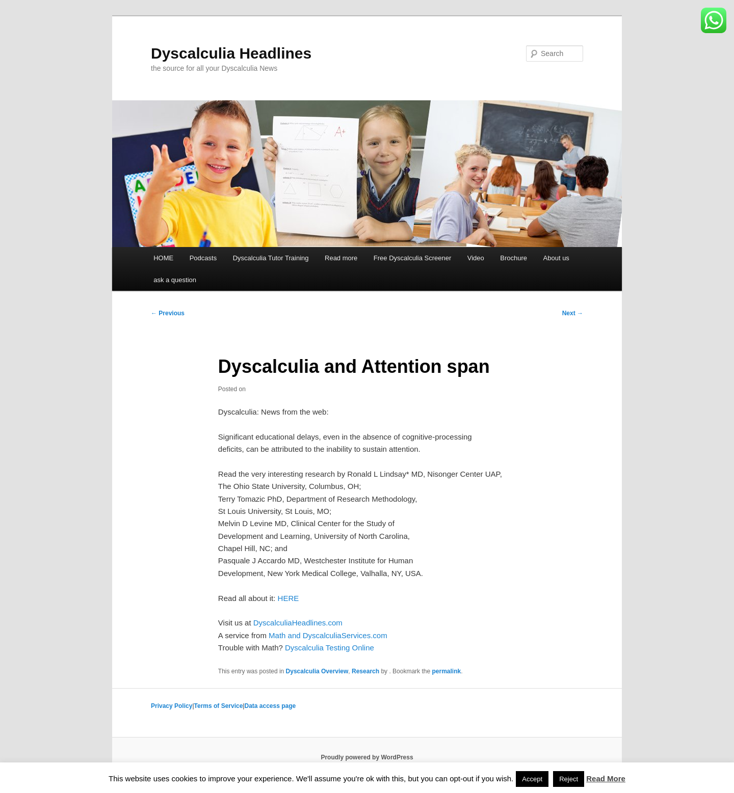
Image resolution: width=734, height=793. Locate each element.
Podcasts (203, 258)
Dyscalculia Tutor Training (271, 258)
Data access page (270, 705)
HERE (288, 598)
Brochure (513, 258)
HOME (163, 258)
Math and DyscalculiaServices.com (328, 635)
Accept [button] (532, 779)
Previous (168, 313)
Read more (341, 258)
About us (556, 258)
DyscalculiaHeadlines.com (298, 622)
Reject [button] (568, 779)
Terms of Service (218, 705)
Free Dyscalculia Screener (412, 258)
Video (475, 258)
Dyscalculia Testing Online (329, 647)
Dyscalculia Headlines (231, 53)
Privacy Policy (171, 705)
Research (365, 671)
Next (572, 313)
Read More (605, 778)
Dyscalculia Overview (317, 671)
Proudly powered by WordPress (367, 757)
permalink (446, 671)
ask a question (174, 280)
